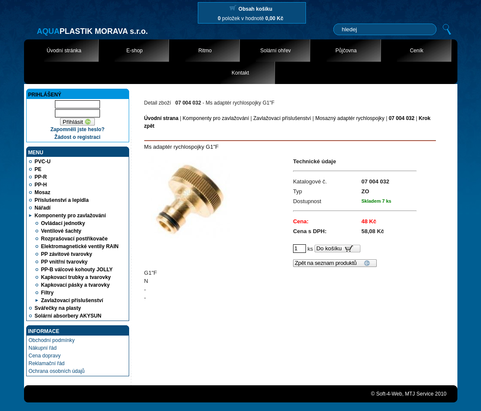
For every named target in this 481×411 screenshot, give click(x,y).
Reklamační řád (47, 363)
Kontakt (240, 73)
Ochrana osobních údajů (57, 371)
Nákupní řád (43, 348)
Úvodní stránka (64, 51)
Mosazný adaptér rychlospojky (349, 118)
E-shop (134, 51)
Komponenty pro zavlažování (216, 118)
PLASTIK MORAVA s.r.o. (92, 31)
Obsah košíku (255, 9)
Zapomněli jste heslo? (77, 129)
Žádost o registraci (77, 137)
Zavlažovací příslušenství (282, 118)
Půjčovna (346, 51)
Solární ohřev (275, 51)
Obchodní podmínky (52, 340)
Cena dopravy (45, 356)
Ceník (416, 51)
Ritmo (205, 51)
